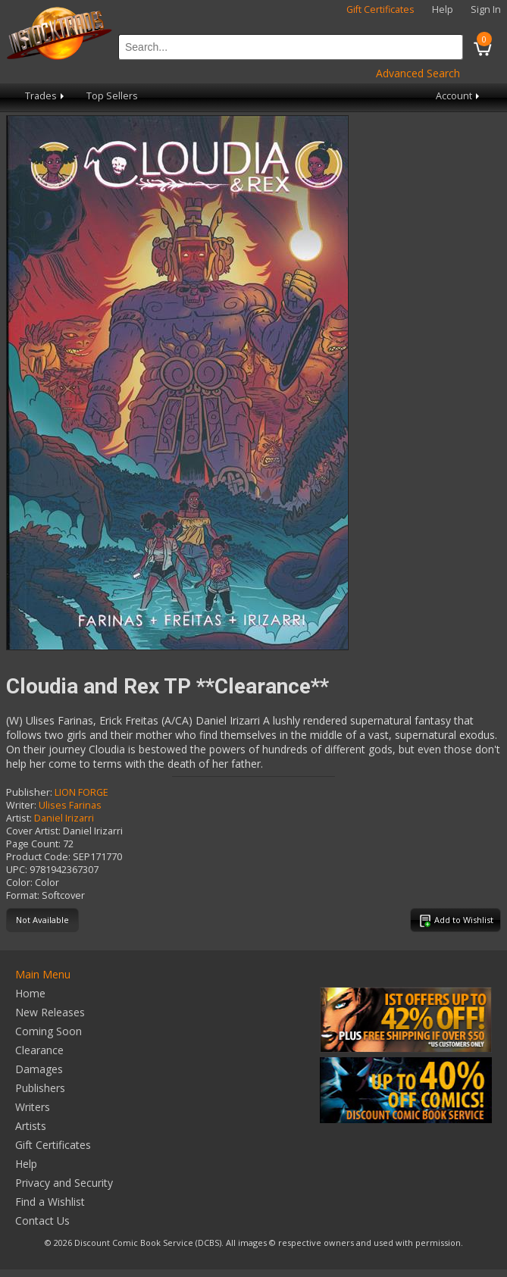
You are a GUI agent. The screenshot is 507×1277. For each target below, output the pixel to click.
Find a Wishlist (50, 1201)
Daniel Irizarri (64, 818)
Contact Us (42, 1220)
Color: (19, 882)
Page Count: (33, 843)
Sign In (486, 9)
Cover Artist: (33, 831)
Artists (30, 1126)
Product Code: (38, 856)
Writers (32, 1107)
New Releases (50, 1012)
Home (30, 993)
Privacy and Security (64, 1182)
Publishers (40, 1088)
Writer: (21, 805)
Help (442, 9)
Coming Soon (48, 1031)
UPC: (16, 869)
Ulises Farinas (70, 805)
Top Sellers (112, 95)
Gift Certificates (380, 9)
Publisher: (29, 792)
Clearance (39, 1050)
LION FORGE (81, 792)
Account (459, 95)
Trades (46, 95)
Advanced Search (418, 73)
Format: (22, 895)
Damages (39, 1069)
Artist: (19, 818)
